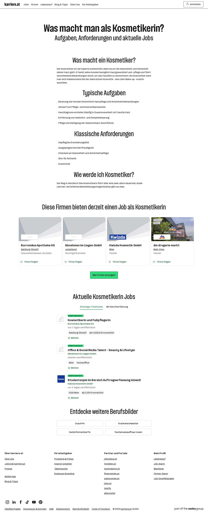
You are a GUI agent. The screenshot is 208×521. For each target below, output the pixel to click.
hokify (107, 488)
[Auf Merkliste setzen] (73, 338)
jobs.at (108, 483)
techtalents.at (112, 468)
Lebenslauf (159, 459)
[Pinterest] (40, 501)
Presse (8, 468)
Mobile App (10, 476)
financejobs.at (112, 473)
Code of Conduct (101, 509)
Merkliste (159, 468)
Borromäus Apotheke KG (38, 245)
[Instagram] (7, 501)
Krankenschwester (128, 423)
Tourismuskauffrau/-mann (128, 432)
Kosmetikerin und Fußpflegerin (89, 320)
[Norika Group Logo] (189, 509)
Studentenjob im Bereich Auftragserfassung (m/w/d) (104, 380)
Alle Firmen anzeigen (104, 275)
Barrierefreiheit (81, 509)
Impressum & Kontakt (35, 509)
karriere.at (126, 509)
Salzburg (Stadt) (77, 332)
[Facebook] (20, 501)
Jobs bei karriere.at (15, 463)
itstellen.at (110, 463)
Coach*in (80, 423)
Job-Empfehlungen (164, 478)
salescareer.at (112, 478)
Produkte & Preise (63, 459)
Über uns (9, 459)
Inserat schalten (63, 463)
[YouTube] (34, 501)
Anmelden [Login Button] (193, 4)
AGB (51, 509)
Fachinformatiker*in (80, 432)
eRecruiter (109, 493)
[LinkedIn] (14, 501)
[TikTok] (27, 501)
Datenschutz (63, 509)
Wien (71, 362)
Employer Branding (64, 473)
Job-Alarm (159, 463)
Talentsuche (61, 468)
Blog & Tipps (11, 481)
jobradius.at (110, 459)
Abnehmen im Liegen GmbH (83, 245)
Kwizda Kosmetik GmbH (125, 245)
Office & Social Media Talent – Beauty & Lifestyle (101, 350)
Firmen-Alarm (161, 473)
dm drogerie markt (166, 245)
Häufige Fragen (13, 509)
